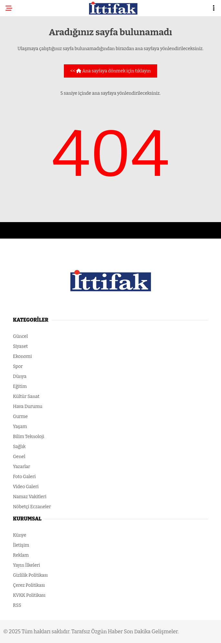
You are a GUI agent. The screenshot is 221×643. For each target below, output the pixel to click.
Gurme (20, 416)
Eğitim (20, 386)
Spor (18, 366)
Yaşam (20, 426)
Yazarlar (21, 466)
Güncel (20, 336)
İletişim (21, 545)
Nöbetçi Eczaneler (32, 506)
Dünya (19, 376)
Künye (19, 535)
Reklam (21, 555)
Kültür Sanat (26, 396)
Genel (19, 456)
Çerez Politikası (29, 585)
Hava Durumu (27, 406)
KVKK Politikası (29, 595)
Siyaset (20, 346)
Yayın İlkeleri (26, 565)
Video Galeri (26, 486)
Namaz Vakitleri (29, 496)
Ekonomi (22, 356)
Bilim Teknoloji (28, 436)
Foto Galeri (24, 476)
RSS (17, 605)
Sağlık (19, 446)
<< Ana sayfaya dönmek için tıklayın (110, 71)
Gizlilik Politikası (30, 575)
